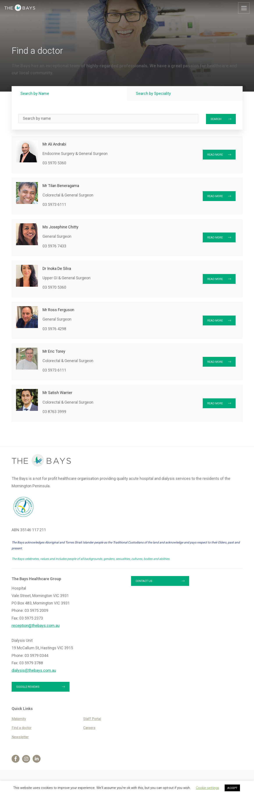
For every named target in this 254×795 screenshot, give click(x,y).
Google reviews (27, 686)
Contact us (144, 581)
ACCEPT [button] (232, 788)
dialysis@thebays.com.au (34, 670)
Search (216, 119)
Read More (215, 154)
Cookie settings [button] (207, 788)
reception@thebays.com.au (36, 625)
